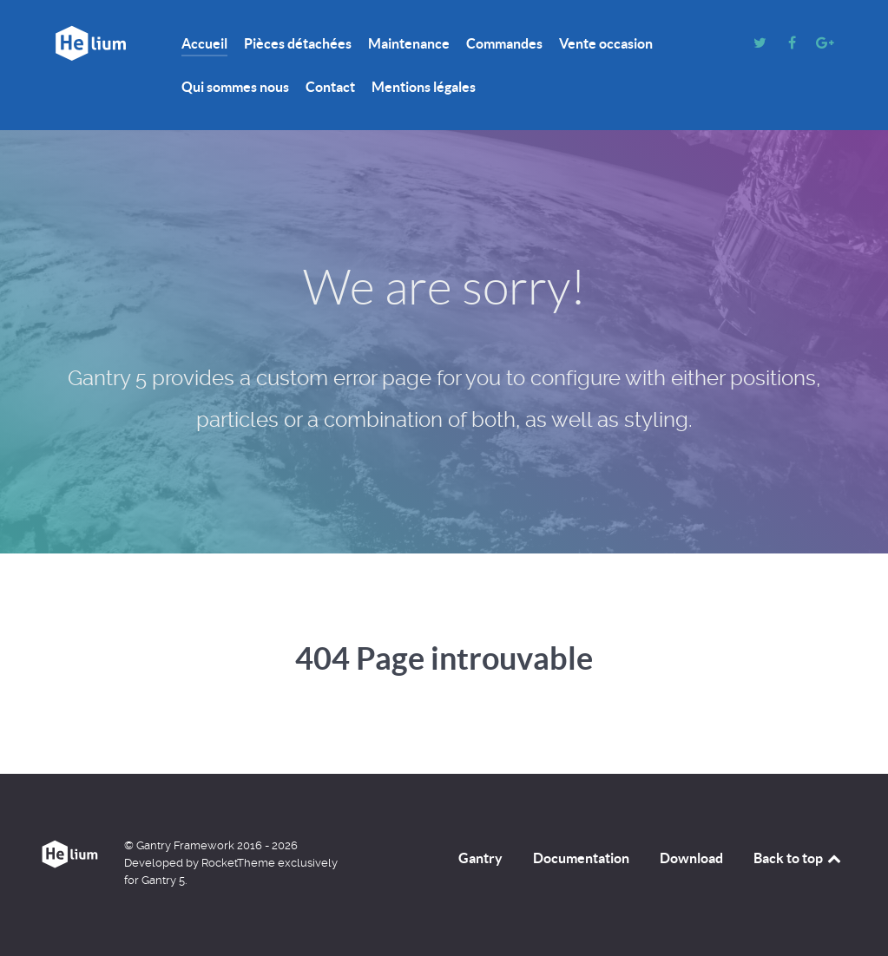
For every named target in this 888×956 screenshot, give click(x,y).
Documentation (581, 858)
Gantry (480, 858)
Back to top (798, 858)
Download (691, 858)
